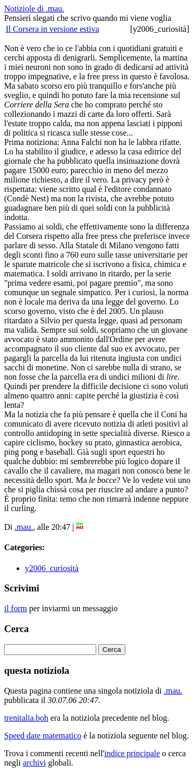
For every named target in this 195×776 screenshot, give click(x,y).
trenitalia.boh (26, 717)
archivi (34, 762)
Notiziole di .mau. (34, 8)
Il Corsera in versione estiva (52, 29)
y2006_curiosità (52, 568)
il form (15, 608)
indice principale (132, 753)
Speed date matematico (42, 735)
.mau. (24, 527)
